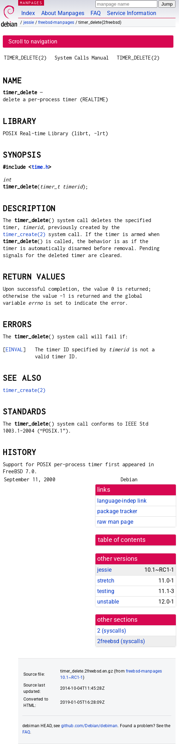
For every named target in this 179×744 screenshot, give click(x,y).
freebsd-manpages (56, 22)
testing (105, 591)
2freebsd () (121, 641)
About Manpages (62, 13)
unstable (108, 601)
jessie (28, 22)
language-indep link (121, 500)
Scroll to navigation (32, 41)
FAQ (96, 13)
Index (28, 13)
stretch (105, 580)
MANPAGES (31, 2)
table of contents (122, 539)
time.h (40, 167)
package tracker (117, 511)
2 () (111, 630)
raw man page (115, 521)
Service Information (131, 13)
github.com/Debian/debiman (89, 725)
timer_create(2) (24, 234)
